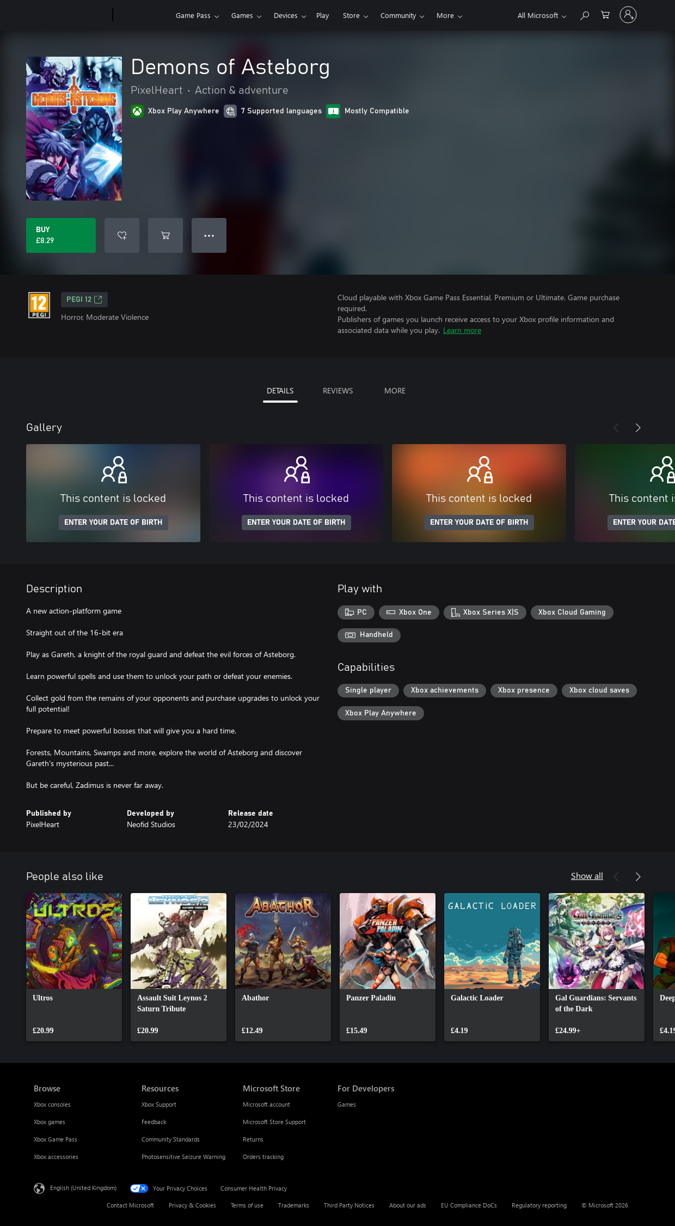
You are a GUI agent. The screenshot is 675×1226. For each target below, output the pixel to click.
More (445, 15)
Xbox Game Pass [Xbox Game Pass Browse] (55, 1139)
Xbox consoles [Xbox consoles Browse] (52, 1104)
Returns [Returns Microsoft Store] (253, 1139)
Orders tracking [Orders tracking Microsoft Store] (263, 1156)
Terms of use (247, 1205)
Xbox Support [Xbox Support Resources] (159, 1104)
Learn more (462, 330)
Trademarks (293, 1205)
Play (322, 15)
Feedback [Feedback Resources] (154, 1121)
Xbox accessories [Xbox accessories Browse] (56, 1156)
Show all (587, 875)
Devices (286, 15)
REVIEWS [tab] (338, 390)
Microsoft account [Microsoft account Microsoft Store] (266, 1104)
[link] (74, 967)
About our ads (407, 1205)
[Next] (638, 427)
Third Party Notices (349, 1205)
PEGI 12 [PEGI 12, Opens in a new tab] (84, 299)
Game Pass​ (193, 15)
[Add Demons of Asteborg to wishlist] (122, 235)
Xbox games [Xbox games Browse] (49, 1121)
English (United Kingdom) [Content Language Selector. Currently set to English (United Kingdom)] (83, 1187)
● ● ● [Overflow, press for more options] (209, 235)
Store (351, 15)
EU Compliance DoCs (469, 1205)
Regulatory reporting (539, 1205)
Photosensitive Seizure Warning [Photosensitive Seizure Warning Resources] (183, 1156)
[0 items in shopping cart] (605, 14)
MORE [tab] (395, 390)
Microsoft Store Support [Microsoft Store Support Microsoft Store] (274, 1121)
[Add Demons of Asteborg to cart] (165, 235)
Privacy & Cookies (192, 1205)
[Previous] (616, 427)
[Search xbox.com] (584, 14)
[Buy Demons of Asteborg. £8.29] (61, 235)
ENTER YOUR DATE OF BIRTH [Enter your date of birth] (113, 522)
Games (242, 15)
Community (398, 15)
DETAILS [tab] (280, 390)
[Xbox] (143, 15)
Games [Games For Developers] (347, 1104)
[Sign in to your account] (628, 15)
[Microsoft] (71, 15)
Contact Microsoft (130, 1205)
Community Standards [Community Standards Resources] (171, 1139)
